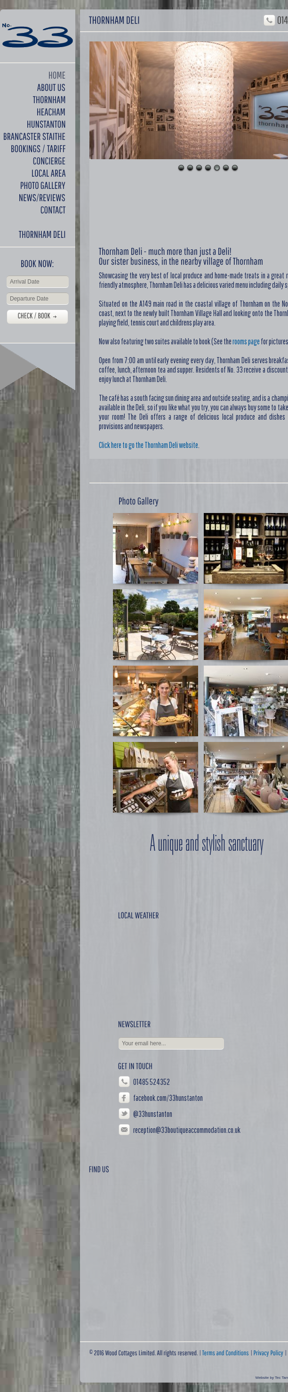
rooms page (246, 341)
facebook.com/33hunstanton (168, 1097)
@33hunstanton (152, 1113)
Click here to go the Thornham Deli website (148, 444)
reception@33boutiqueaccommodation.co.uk (186, 1129)
